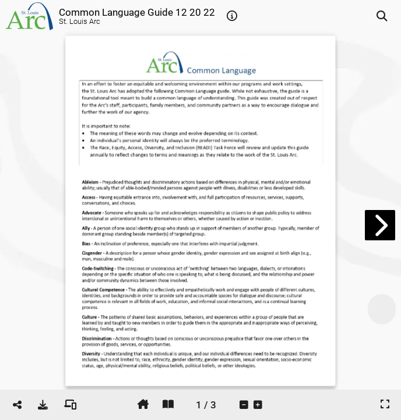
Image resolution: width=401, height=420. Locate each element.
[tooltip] (232, 16)
